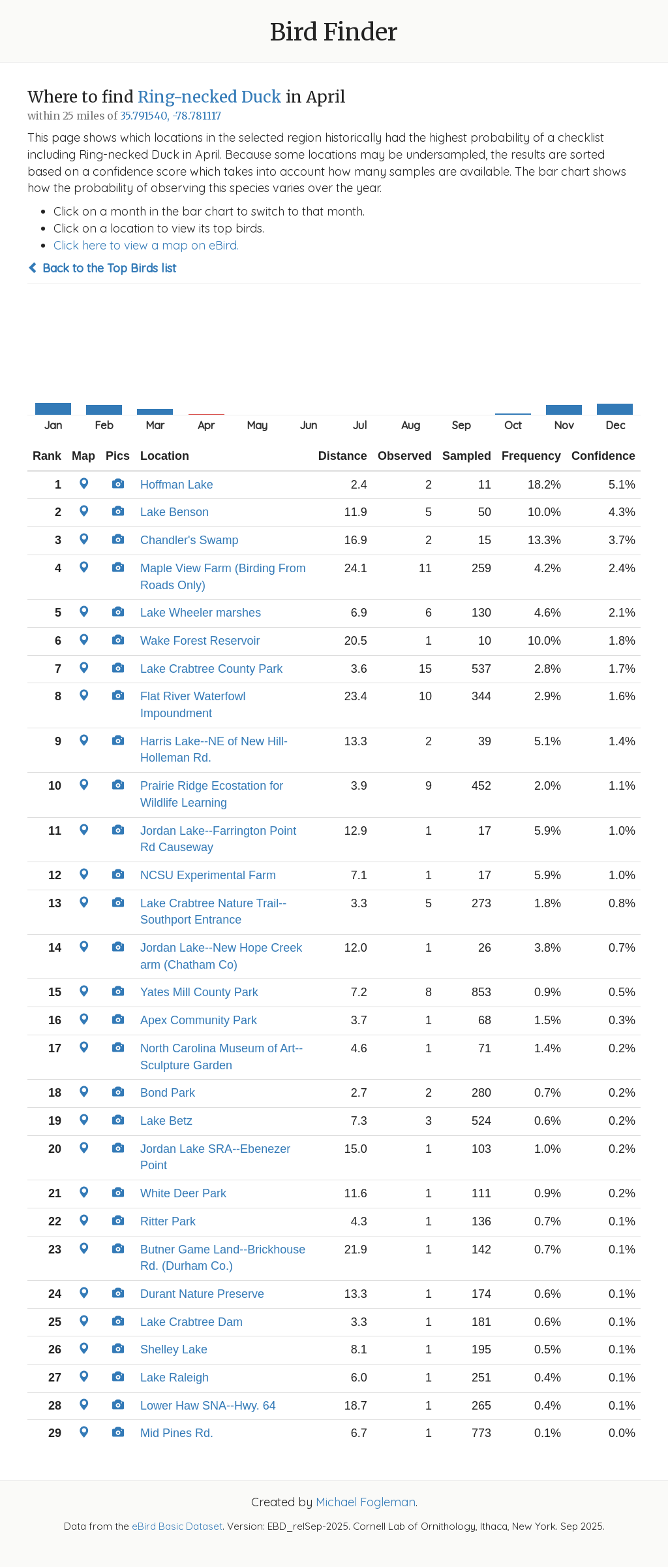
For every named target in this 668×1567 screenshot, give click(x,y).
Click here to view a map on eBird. (146, 245)
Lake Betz (166, 1120)
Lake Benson (174, 512)
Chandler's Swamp (189, 540)
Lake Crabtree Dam (191, 1322)
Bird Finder (334, 32)
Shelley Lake (173, 1349)
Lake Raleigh (174, 1377)
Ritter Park (168, 1221)
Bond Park (167, 1092)
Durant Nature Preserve (202, 1293)
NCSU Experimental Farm (208, 875)
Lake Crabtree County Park (211, 668)
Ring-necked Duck (210, 97)
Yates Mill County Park (199, 992)
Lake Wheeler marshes (200, 612)
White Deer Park (183, 1193)
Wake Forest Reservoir (200, 640)
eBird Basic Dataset (177, 1526)
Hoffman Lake (176, 484)
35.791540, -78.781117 (170, 116)
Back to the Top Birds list (101, 268)
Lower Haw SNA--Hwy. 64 (208, 1405)
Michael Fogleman (366, 1502)
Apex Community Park (198, 1020)
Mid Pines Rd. (176, 1433)
